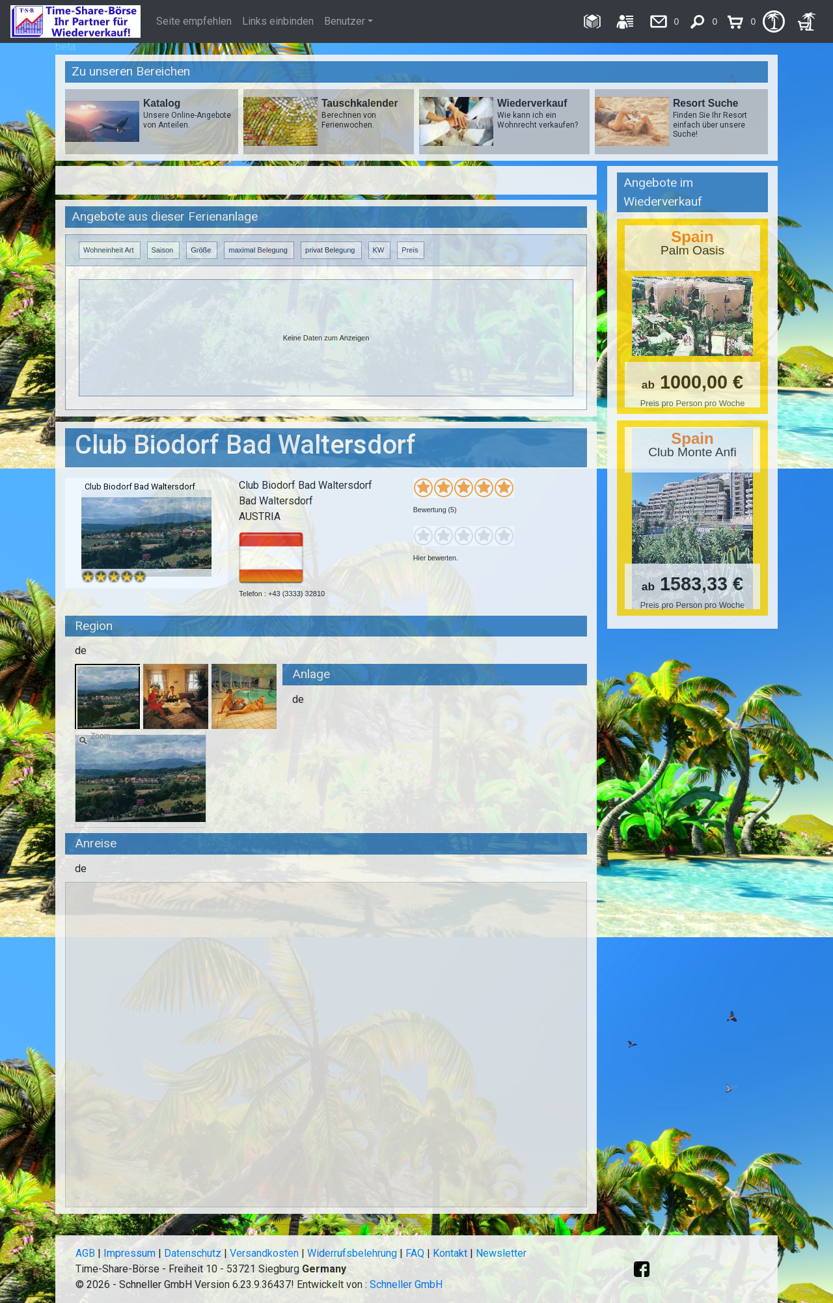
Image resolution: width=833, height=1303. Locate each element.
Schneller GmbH (406, 1284)
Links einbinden (278, 21)
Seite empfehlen (194, 21)
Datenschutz (192, 1253)
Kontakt (450, 1253)
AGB (85, 1253)
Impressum (129, 1253)
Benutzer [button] (344, 21)
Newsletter (501, 1253)
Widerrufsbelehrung (352, 1253)
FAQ (414, 1253)
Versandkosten (264, 1253)
